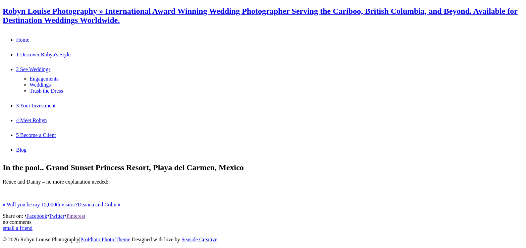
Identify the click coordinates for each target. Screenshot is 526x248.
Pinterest (75, 216)
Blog (21, 150)
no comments (17, 222)
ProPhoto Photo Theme (105, 239)
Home (22, 40)
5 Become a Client (36, 135)
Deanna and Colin (99, 204)
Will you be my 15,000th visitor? (40, 204)
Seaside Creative (199, 239)
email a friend (18, 228)
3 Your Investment (36, 105)
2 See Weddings (33, 69)
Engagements (44, 79)
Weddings (40, 85)
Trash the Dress (46, 91)
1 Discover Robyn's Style (43, 54)
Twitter (56, 216)
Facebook (36, 216)
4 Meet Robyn (31, 120)
